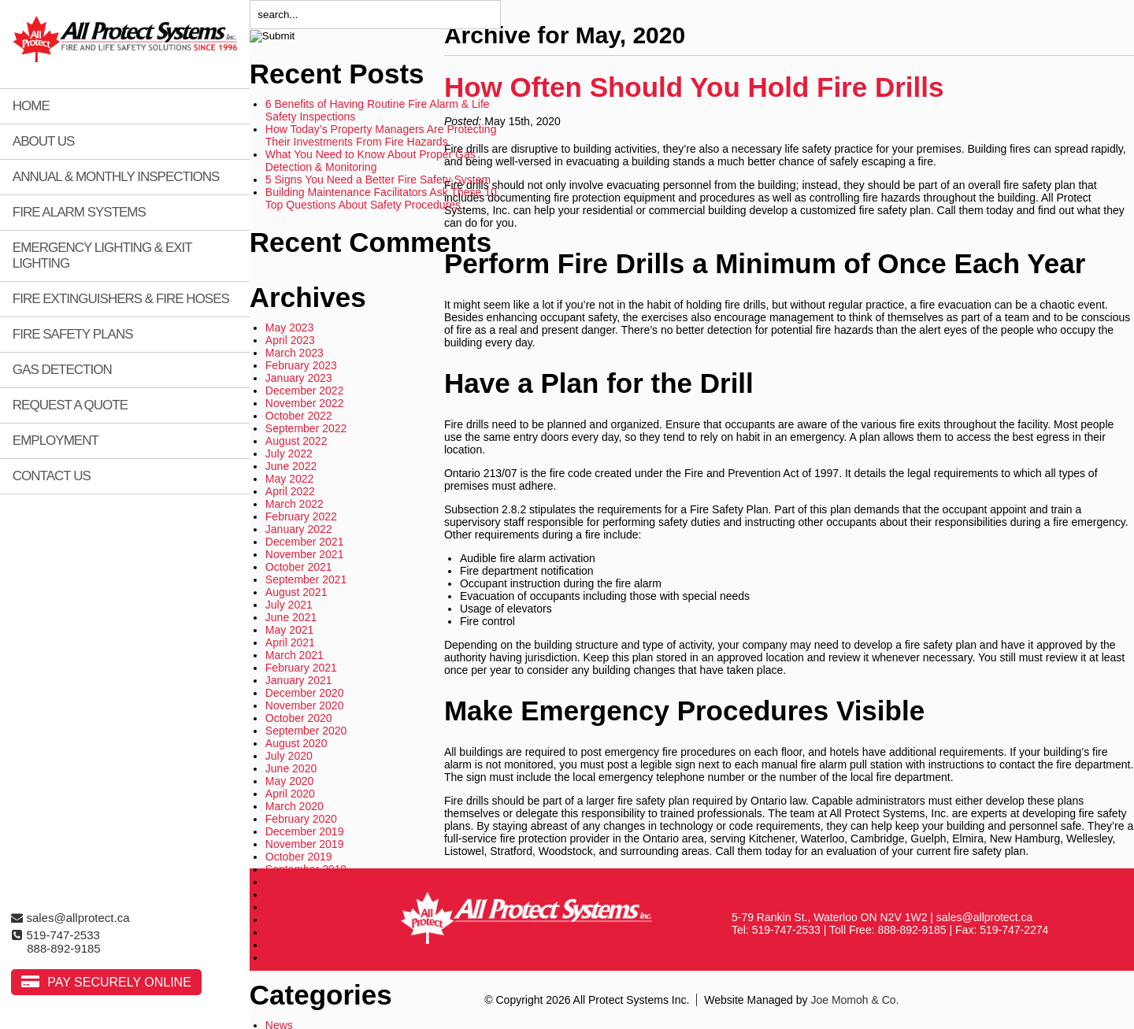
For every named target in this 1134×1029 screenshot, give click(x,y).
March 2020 (294, 806)
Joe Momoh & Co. (854, 1000)
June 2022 (291, 466)
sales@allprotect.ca (70, 917)
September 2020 (306, 730)
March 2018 (294, 932)
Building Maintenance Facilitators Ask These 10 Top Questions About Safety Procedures (381, 198)
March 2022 (294, 504)
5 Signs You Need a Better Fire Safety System (378, 179)
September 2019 (306, 869)
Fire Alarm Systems (79, 212)
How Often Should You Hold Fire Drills (694, 87)
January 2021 (298, 680)
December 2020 (304, 693)
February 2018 (301, 944)
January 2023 (298, 378)
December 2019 (304, 831)
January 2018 (298, 957)
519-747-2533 (55, 935)
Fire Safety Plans (73, 334)
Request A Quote (70, 405)
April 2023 (290, 340)
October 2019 (298, 856)
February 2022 (301, 516)
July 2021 (289, 604)
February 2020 (301, 818)
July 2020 (289, 756)
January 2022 (298, 529)
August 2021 (296, 592)
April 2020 (290, 793)
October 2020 (298, 718)
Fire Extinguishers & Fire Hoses (121, 298)
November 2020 (304, 705)
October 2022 (298, 415)
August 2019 (296, 881)
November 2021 (304, 554)
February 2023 (301, 365)
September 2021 (306, 579)
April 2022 (290, 491)
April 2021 (290, 642)
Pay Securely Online (119, 982)
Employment (55, 440)
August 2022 (296, 441)
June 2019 (291, 907)
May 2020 (289, 781)
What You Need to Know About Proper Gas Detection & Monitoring (370, 160)
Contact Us (52, 475)
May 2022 (289, 478)
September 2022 (306, 428)
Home (31, 105)
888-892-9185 (63, 948)
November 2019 (304, 844)
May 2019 (289, 919)
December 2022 (304, 390)
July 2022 (289, 453)
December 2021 (304, 541)
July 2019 (289, 894)
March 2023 (294, 352)
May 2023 (289, 327)
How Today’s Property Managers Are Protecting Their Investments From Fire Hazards (381, 135)
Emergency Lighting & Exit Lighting (102, 255)
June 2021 (291, 617)
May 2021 (289, 630)
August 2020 (296, 743)
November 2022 (304, 403)
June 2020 (291, 768)
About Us (44, 141)
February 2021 (301, 667)
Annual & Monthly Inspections (116, 176)
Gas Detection (62, 369)
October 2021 (298, 567)
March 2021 (294, 655)
